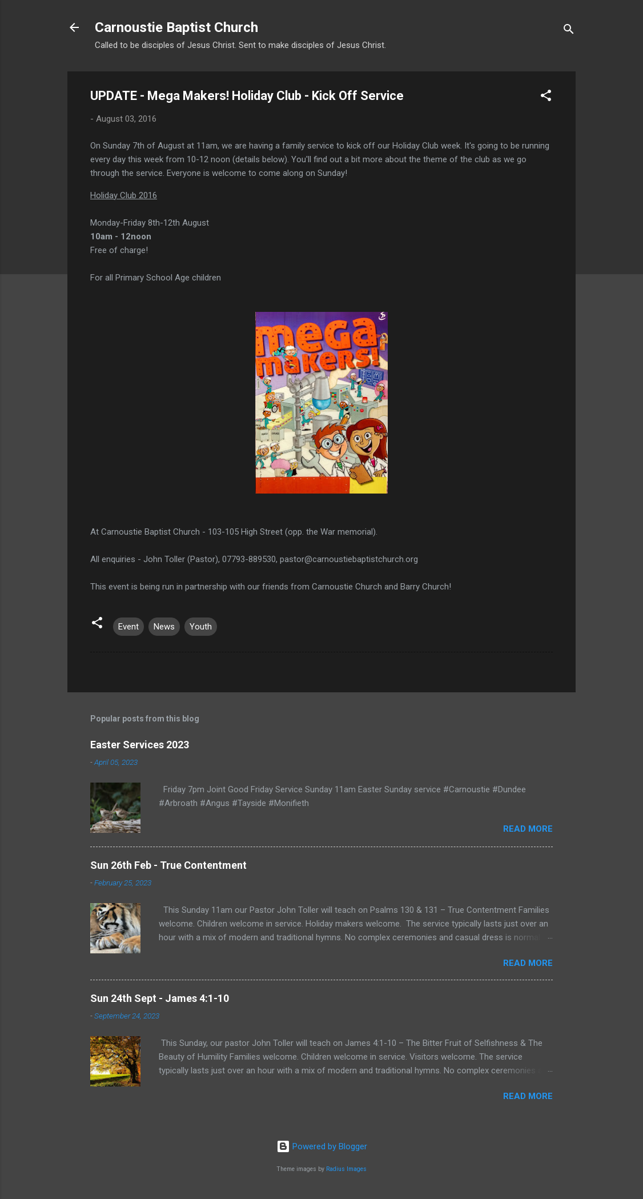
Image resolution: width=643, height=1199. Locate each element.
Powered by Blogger (321, 1146)
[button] (546, 97)
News (164, 626)
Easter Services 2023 (139, 745)
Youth (201, 626)
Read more (528, 829)
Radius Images (346, 1169)
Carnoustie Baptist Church (176, 27)
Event (128, 626)
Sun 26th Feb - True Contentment (168, 865)
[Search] (569, 31)
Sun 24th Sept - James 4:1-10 (159, 998)
